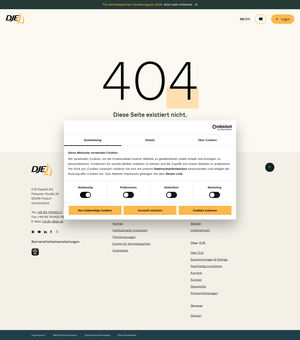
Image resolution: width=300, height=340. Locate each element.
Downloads (120, 250)
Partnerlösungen (124, 237)
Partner (117, 223)
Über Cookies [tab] (207, 140)
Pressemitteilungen (204, 293)
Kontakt (196, 280)
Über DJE (197, 252)
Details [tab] (150, 140)
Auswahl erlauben (150, 210)
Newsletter (198, 286)
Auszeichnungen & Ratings (209, 259)
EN (248, 19)
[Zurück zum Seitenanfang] (269, 167)
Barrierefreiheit (127, 335)
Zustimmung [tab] (92, 140)
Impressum (38, 335)
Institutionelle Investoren (130, 230)
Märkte (196, 223)
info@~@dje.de (52, 221)
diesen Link (174, 173)
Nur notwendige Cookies (95, 210)
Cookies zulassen (205, 210)
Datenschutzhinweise (97, 335)
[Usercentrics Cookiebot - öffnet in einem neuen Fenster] (215, 127)
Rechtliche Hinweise (65, 335)
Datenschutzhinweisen (170, 168)
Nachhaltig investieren (206, 266)
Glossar (196, 315)
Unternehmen (200, 230)
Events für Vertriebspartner (131, 243)
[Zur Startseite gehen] (15, 23)
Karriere (196, 273)
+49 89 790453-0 (49, 212)
